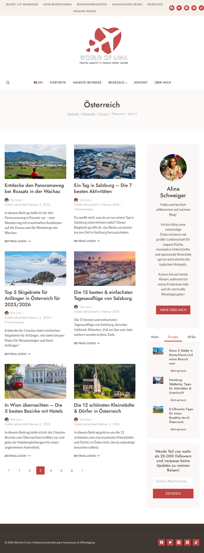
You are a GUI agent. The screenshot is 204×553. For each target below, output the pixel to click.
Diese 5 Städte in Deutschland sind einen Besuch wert (181, 357)
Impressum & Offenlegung (79, 542)
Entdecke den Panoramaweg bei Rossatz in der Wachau (34, 191)
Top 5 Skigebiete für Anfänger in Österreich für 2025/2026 (34, 304)
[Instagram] (186, 8)
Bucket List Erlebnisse (22, 4)
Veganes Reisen (84, 11)
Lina (18, 206)
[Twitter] (179, 8)
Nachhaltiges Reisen (127, 4)
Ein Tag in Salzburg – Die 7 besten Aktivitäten (103, 188)
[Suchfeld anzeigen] (8, 83)
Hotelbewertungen (57, 4)
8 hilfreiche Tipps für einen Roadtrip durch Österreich (181, 416)
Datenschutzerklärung (47, 542)
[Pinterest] (194, 8)
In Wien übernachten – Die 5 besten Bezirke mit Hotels (32, 417)
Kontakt (141, 82)
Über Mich (163, 82)
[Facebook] (171, 8)
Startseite (58, 82)
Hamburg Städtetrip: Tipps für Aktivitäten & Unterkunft (180, 387)
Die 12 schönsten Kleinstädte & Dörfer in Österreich (99, 417)
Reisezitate (155, 4)
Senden (173, 494)
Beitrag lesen (17, 247)
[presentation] (35, 161)
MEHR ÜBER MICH (173, 310)
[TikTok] (201, 8)
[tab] (155, 338)
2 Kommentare (83, 209)
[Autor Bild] (7, 206)
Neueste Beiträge (87, 82)
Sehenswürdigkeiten (92, 4)
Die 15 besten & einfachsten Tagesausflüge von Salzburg (103, 304)
